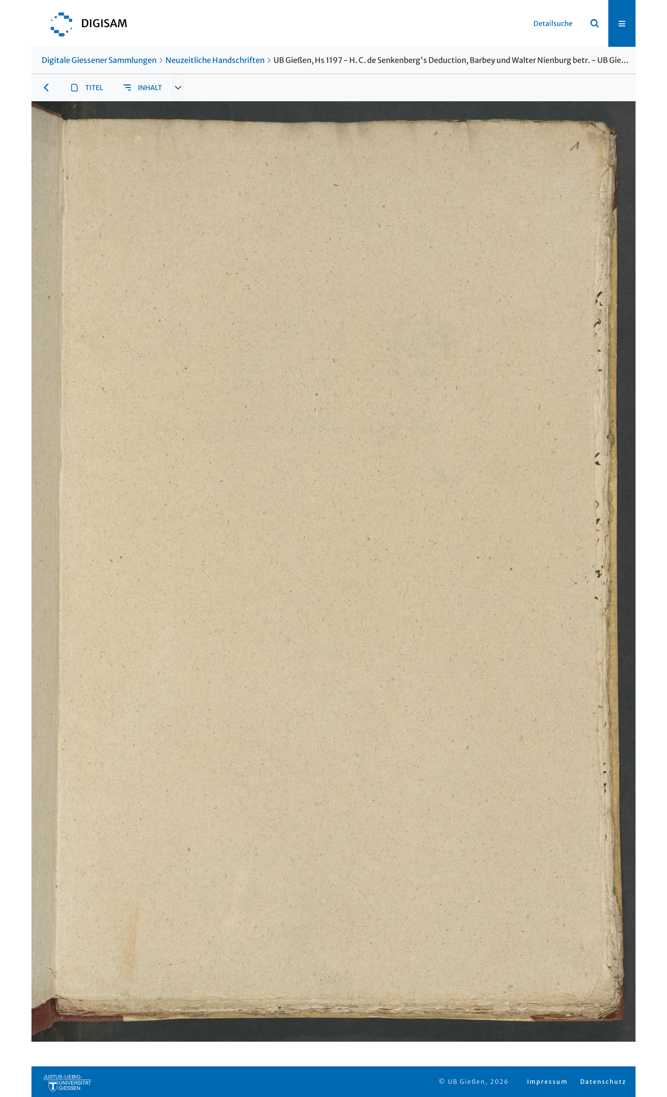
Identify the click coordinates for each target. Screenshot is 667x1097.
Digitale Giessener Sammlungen (99, 60)
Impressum (547, 1082)
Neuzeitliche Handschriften (215, 60)
